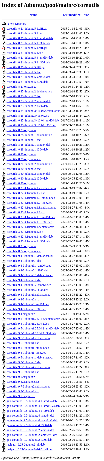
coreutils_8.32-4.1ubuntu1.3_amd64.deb (31, 217)
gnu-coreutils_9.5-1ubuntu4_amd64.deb (31, 415)
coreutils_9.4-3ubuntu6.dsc (23, 299)
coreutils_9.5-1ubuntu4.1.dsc (24, 362)
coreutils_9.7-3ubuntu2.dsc (23, 391)
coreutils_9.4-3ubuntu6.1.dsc (24, 260)
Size (86, 14)
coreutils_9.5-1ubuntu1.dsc (23, 343)
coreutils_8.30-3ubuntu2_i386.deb (27, 178)
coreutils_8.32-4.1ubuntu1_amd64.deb (30, 236)
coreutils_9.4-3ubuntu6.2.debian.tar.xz (30, 275)
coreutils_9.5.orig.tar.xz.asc (23, 381)
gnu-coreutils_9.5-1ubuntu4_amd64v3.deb (32, 420)
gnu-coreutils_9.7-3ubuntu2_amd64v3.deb (32, 434)
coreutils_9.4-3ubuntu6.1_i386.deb (27, 270)
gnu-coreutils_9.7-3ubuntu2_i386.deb (29, 439)
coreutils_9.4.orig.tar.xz (21, 314)
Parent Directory (16, 23)
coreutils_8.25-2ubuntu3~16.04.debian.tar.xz (33, 110)
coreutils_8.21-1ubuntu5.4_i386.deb (28, 62)
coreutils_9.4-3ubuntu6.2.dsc (24, 280)
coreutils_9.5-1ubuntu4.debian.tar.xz (28, 367)
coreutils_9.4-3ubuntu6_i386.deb (26, 309)
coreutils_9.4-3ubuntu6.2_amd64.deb (29, 284)
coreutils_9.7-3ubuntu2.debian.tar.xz (28, 386)
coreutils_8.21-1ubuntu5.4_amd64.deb (30, 57)
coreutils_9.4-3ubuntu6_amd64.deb (28, 304)
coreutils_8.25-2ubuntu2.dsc (24, 96)
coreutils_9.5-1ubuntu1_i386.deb (26, 352)
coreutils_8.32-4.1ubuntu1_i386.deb (28, 241)
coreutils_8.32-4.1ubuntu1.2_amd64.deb (31, 197)
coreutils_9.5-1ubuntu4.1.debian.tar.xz (30, 357)
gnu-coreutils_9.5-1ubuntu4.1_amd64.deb (32, 401)
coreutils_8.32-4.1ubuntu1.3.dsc (26, 212)
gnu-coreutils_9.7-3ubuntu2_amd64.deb (31, 430)
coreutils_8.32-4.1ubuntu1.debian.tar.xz (30, 226)
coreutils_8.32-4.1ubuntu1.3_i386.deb (29, 222)
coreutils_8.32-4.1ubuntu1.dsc (25, 231)
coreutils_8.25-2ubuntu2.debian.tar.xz (29, 91)
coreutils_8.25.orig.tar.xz (21, 130)
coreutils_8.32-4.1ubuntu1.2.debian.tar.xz (31, 188)
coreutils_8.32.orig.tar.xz (21, 246)
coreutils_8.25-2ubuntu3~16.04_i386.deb (31, 125)
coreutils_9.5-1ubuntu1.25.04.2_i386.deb (31, 333)
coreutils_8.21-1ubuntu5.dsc (24, 72)
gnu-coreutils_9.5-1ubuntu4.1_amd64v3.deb (33, 405)
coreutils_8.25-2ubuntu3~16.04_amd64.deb (33, 120)
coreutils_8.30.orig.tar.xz (21, 183)
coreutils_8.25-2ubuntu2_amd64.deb (29, 101)
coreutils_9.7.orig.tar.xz (21, 396)
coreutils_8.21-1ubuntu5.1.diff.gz (27, 28)
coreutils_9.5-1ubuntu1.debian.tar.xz (28, 338)
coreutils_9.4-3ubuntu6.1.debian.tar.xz (30, 255)
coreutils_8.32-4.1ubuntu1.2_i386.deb (29, 202)
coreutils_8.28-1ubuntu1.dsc (24, 139)
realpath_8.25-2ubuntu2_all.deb (26, 444)
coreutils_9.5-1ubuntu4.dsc (23, 372)
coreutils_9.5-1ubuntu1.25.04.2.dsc (28, 323)
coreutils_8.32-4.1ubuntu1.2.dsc (26, 193)
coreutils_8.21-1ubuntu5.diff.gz (25, 67)
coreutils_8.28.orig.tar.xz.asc (24, 159)
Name (33, 14)
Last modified (71, 14)
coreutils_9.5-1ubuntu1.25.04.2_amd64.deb (33, 328)
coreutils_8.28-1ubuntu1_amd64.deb (29, 144)
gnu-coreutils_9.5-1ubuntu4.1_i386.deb (30, 410)
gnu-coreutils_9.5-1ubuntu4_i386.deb (29, 425)
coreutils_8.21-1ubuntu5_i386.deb (27, 81)
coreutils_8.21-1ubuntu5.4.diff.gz (27, 47)
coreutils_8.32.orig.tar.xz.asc (24, 251)
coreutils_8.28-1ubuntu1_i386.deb (27, 149)
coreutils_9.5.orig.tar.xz (21, 376)
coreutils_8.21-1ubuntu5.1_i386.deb (28, 43)
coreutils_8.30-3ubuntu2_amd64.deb (29, 173)
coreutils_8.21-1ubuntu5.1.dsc (25, 33)
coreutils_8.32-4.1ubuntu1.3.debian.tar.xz (31, 207)
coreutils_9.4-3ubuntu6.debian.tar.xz (28, 294)
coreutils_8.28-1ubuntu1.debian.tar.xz (29, 135)
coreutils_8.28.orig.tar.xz (21, 154)
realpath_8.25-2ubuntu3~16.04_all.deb (30, 449)
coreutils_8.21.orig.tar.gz (21, 86)
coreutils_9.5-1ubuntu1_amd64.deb (28, 347)
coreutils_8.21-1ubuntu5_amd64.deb (29, 77)
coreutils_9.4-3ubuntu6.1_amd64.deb (29, 265)
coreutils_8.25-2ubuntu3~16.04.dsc (28, 115)
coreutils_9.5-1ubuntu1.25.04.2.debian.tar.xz (33, 318)
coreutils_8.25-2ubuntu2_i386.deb (27, 106)
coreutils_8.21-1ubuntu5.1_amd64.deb (30, 38)
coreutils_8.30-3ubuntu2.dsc (24, 168)
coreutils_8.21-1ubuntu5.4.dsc (25, 52)
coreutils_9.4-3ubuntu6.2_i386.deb (27, 289)
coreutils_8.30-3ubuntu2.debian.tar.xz (29, 164)
